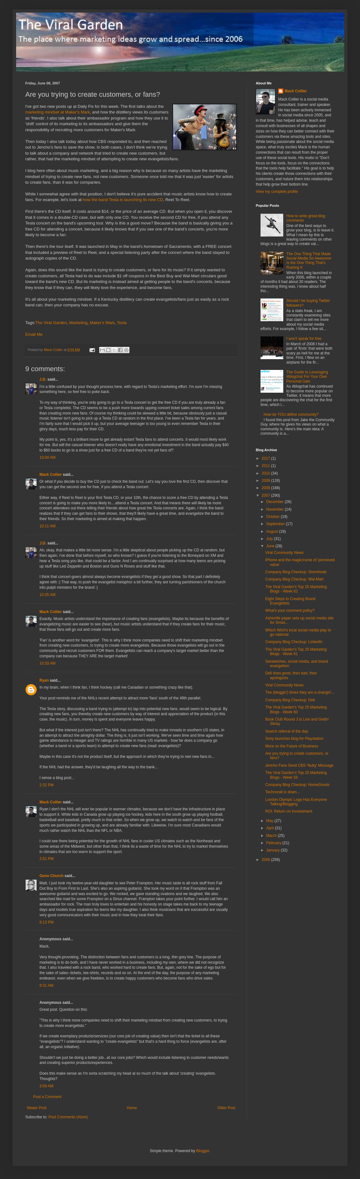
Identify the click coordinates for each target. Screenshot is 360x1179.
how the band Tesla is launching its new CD (123, 199)
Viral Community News (284, 552)
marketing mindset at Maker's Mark (57, 112)
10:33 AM (47, 663)
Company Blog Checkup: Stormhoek (296, 572)
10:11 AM (47, 526)
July (270, 539)
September (276, 524)
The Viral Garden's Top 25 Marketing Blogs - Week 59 (296, 775)
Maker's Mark (102, 322)
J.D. (42, 379)
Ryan (44, 680)
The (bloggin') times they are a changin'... (299, 692)
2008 (266, 488)
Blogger (202, 1151)
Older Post (226, 1108)
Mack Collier (50, 474)
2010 (266, 473)
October (273, 516)
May (270, 821)
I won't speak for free (303, 338)
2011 (266, 466)
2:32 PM (46, 785)
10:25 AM (47, 595)
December (275, 502)
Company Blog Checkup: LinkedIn (293, 642)
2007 (266, 495)
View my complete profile (277, 191)
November (275, 509)
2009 (266, 480)
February (274, 843)
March (272, 835)
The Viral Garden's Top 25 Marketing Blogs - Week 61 (296, 651)
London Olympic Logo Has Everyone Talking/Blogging (296, 801)
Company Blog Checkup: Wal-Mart (294, 579)
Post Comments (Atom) (68, 1117)
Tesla (122, 322)
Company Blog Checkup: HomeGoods (297, 785)
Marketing (78, 322)
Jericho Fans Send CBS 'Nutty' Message (299, 765)
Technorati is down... (282, 792)
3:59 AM (46, 1086)
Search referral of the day (286, 731)
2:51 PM (46, 859)
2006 (266, 859)
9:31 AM (46, 985)
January (273, 850)
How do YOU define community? (291, 414)
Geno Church (51, 876)
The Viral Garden (51, 322)
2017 (266, 458)
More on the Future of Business (291, 746)
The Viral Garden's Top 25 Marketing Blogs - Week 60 (296, 709)
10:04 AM (47, 457)
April (270, 828)
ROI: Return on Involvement (288, 811)
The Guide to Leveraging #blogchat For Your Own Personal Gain (307, 377)
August (272, 531)
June (270, 546)
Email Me (34, 334)
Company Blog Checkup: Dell (290, 700)
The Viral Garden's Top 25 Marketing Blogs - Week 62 (296, 589)
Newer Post (36, 1108)
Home (132, 1108)
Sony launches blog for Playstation (294, 738)
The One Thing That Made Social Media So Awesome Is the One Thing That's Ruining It (308, 261)
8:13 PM (46, 922)
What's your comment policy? (290, 610)
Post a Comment (47, 1097)
